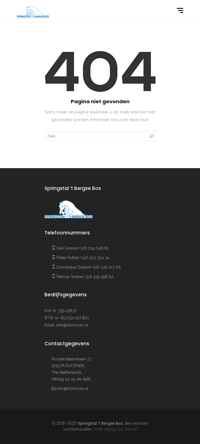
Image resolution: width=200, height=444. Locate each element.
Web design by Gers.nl (115, 429)
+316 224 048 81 (94, 248)
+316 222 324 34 (94, 257)
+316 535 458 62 (98, 276)
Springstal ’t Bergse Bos (100, 423)
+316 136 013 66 (106, 267)
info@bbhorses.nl (72, 325)
